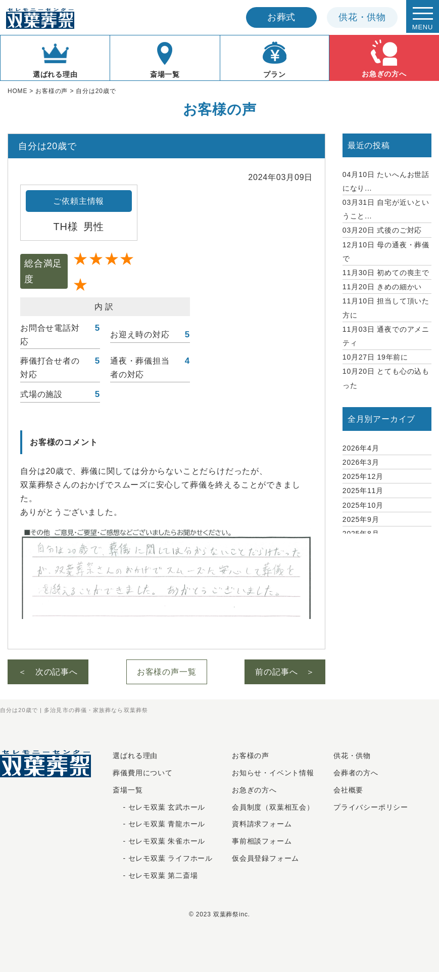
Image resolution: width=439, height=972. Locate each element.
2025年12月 (363, 476)
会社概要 (348, 790)
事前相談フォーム (261, 841)
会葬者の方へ (355, 773)
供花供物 (362, 17)
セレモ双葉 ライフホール (170, 858)
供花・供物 (352, 756)
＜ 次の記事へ (48, 672)
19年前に (375, 357)
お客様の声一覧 (167, 672)
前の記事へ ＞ (285, 672)
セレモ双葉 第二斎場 (163, 875)
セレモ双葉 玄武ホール (167, 807)
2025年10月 (363, 505)
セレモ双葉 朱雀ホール (167, 841)
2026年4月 (361, 448)
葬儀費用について (142, 773)
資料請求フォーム (261, 824)
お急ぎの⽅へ (254, 790)
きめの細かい (382, 287)
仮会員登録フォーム (265, 858)
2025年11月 (363, 491)
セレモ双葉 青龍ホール (167, 824)
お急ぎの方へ (384, 57)
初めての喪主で (386, 273)
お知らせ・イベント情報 (273, 773)
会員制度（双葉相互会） (273, 807)
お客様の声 (250, 756)
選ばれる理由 (55, 58)
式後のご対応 (382, 230)
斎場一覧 (165, 58)
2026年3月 (361, 462)
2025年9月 (361, 519)
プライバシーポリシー (370, 807)
